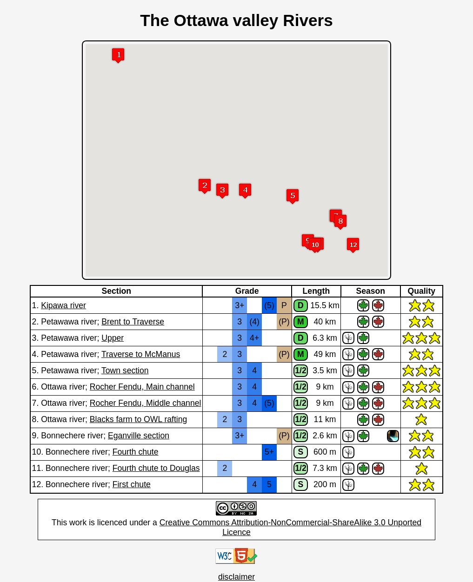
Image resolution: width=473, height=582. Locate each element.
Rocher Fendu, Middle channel (145, 403)
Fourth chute (136, 451)
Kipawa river (63, 305)
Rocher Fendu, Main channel (142, 386)
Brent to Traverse (132, 321)
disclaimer (236, 577)
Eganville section (138, 435)
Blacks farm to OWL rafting (138, 419)
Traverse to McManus (140, 354)
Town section (125, 370)
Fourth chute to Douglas (156, 468)
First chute (132, 484)
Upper (112, 338)
